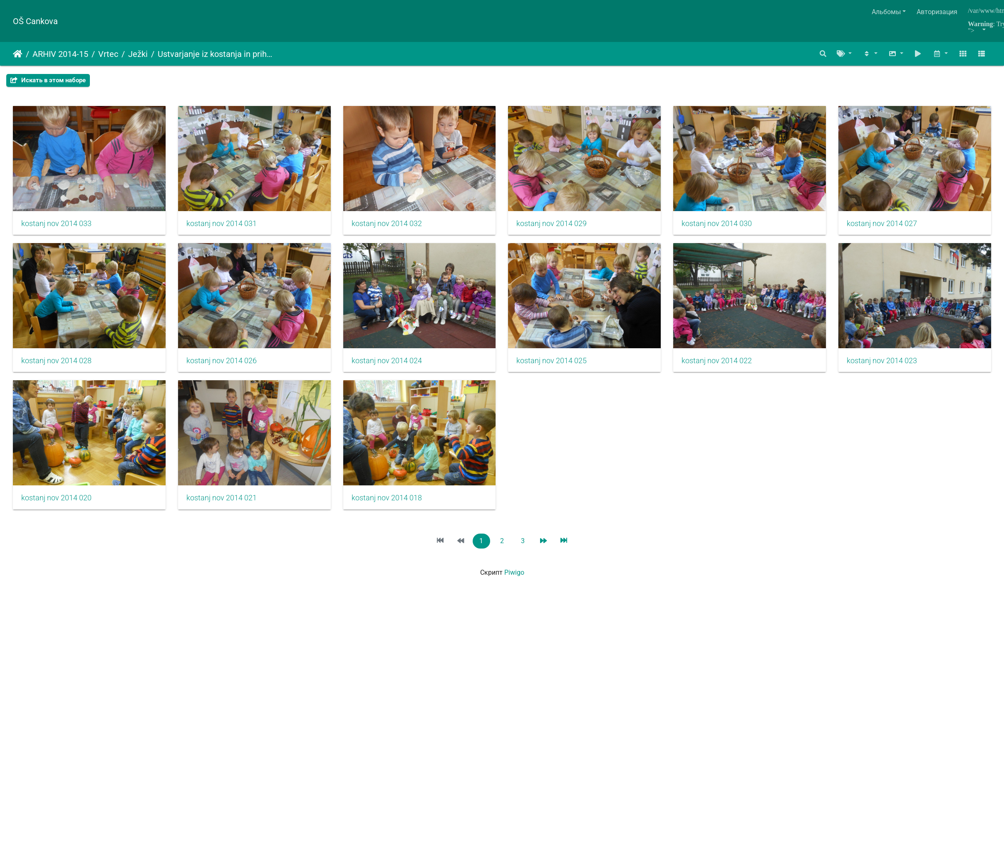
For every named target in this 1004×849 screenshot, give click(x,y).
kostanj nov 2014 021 (568, 509)
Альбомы (886, 12)
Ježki (138, 54)
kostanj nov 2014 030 (739, 227)
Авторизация (937, 12)
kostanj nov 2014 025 (739, 368)
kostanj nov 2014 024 (568, 368)
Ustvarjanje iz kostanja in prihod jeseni (215, 54)
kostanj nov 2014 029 (568, 227)
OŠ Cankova (35, 21)
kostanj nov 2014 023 (227, 509)
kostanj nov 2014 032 (398, 227)
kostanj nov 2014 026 (398, 368)
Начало (17, 54)
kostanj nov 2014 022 (56, 509)
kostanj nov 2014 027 (56, 368)
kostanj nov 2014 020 (398, 509)
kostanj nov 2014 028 (227, 368)
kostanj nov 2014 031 (227, 227)
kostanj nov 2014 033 (56, 227)
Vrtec (108, 54)
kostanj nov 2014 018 (739, 509)
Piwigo (514, 584)
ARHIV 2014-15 (60, 54)
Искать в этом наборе (48, 80)
